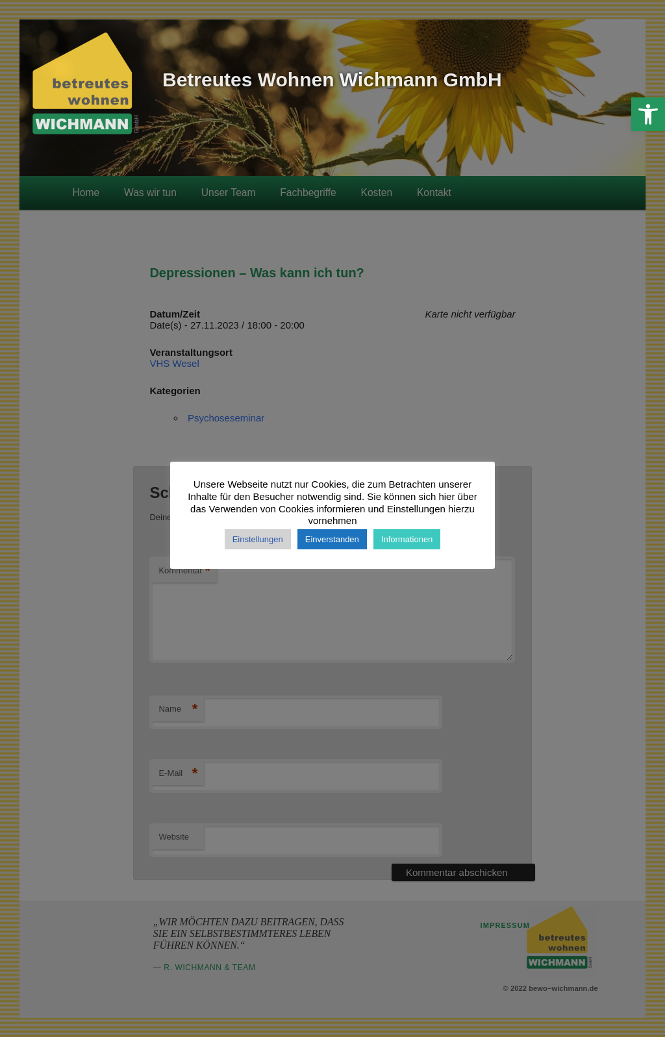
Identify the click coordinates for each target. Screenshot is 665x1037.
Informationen (407, 539)
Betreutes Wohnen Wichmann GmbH (332, 79)
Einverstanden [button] (332, 539)
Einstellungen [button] (257, 539)
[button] (648, 114)
